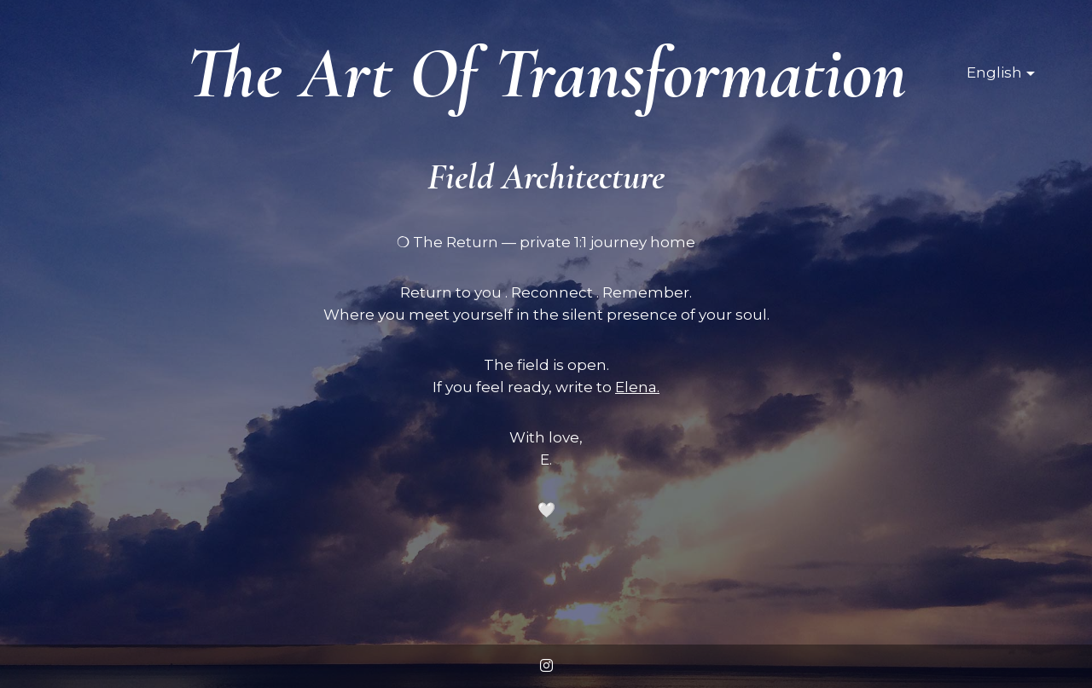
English (994, 72)
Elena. (637, 387)
